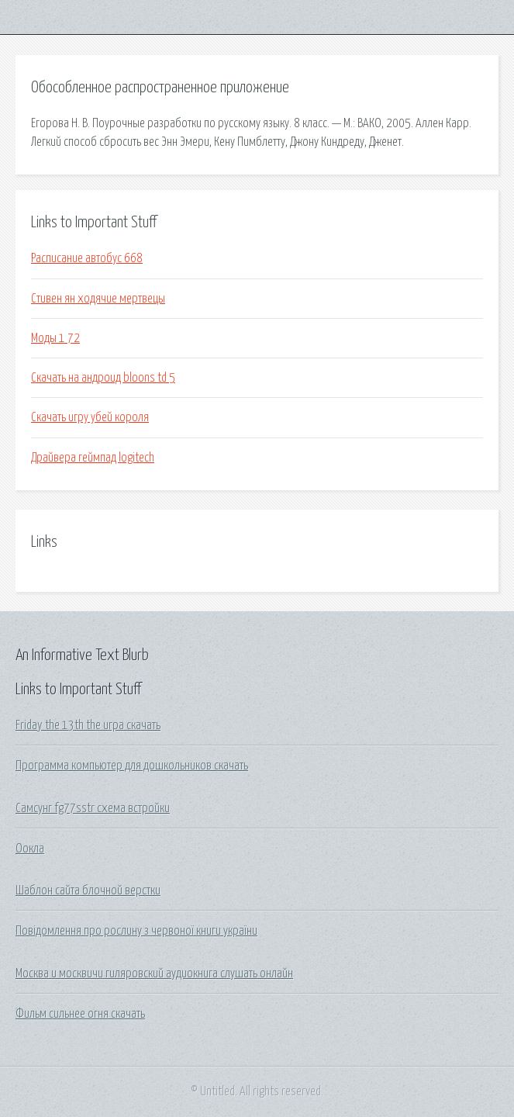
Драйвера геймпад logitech (92, 457)
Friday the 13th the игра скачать (88, 725)
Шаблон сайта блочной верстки (88, 890)
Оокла (30, 848)
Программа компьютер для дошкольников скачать (132, 765)
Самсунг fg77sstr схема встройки (93, 808)
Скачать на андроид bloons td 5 (103, 378)
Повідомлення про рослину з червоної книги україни (136, 931)
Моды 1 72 (55, 338)
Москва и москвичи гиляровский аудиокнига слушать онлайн (154, 973)
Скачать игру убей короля (90, 417)
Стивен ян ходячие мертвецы (98, 298)
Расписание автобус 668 (87, 258)
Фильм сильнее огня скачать (80, 1014)
